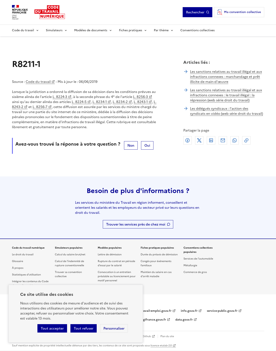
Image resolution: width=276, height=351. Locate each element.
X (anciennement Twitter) (199, 140)
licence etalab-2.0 (161, 345)
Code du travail (23, 30)
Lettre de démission (109, 254)
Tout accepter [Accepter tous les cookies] (52, 328)
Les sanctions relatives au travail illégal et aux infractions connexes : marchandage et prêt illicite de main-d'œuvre (226, 76)
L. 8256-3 (140, 96)
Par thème (161, 30)
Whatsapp (234, 140)
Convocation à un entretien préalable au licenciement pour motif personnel (117, 276)
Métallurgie (190, 265)
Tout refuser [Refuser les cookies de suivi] (83, 328)
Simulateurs (54, 30)
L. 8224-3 (60, 96)
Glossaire (17, 261)
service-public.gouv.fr (222, 311)
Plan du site (167, 336)
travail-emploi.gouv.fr (156, 311)
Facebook (187, 140)
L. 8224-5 (79, 101)
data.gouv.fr (184, 319)
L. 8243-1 (141, 101)
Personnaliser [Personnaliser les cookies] (113, 328)
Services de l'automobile (198, 259)
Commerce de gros (195, 272)
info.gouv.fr (189, 311)
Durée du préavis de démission (159, 254)
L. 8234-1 (99, 101)
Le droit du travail (22, 254)
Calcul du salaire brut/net (70, 254)
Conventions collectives (197, 30)
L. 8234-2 (120, 101)
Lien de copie (246, 140)
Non (130, 145)
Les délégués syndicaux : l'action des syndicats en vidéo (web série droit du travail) (226, 111)
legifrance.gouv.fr (153, 319)
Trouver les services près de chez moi (135, 224)
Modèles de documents (90, 30)
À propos (17, 268)
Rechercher (195, 12)
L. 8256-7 (40, 106)
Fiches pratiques (130, 30)
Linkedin (211, 140)
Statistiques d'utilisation (26, 275)
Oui (147, 145)
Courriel (223, 140)
